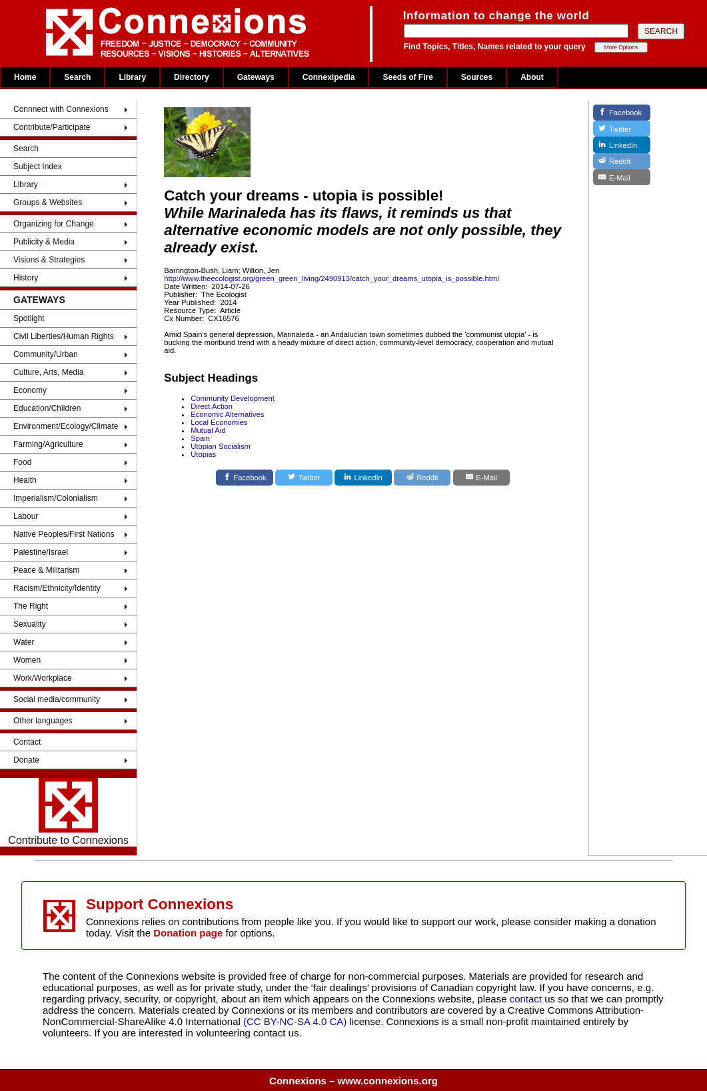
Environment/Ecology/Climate (65, 426)
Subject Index (37, 166)
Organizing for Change (53, 223)
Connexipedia (329, 77)
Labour (25, 516)
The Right (30, 606)
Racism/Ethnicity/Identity (57, 588)
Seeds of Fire (407, 77)
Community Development (233, 398)
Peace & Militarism (46, 570)
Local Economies (219, 422)
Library (132, 77)
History (25, 277)
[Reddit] (422, 478)
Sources (476, 77)
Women (27, 660)
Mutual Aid (208, 430)
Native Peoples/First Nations (63, 534)
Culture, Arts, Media (48, 372)
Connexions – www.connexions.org (353, 1080)
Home (25, 77)
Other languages (43, 720)
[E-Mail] (481, 478)
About (532, 77)
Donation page (188, 932)
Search (77, 77)
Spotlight (29, 318)
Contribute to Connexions (68, 812)
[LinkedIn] (363, 478)
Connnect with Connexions (61, 109)
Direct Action (212, 406)
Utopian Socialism (221, 446)
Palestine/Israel (40, 552)
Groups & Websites (47, 202)
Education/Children (47, 408)
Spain (200, 438)
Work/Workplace (42, 678)
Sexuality (29, 624)
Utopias (203, 454)
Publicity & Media (44, 241)
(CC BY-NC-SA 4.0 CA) (295, 1021)
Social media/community (56, 699)
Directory (191, 77)
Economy (30, 390)
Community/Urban (45, 354)
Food (22, 462)
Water (24, 642)
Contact (27, 742)
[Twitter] (304, 478)
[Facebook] (244, 478)
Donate (26, 760)
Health (25, 480)
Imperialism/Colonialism (55, 498)
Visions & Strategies (49, 259)
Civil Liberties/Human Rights (63, 336)
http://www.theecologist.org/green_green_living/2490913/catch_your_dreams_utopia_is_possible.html (331, 278)
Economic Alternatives (227, 414)
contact (527, 998)
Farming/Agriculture (48, 444)
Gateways (256, 77)
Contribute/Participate (51, 127)
